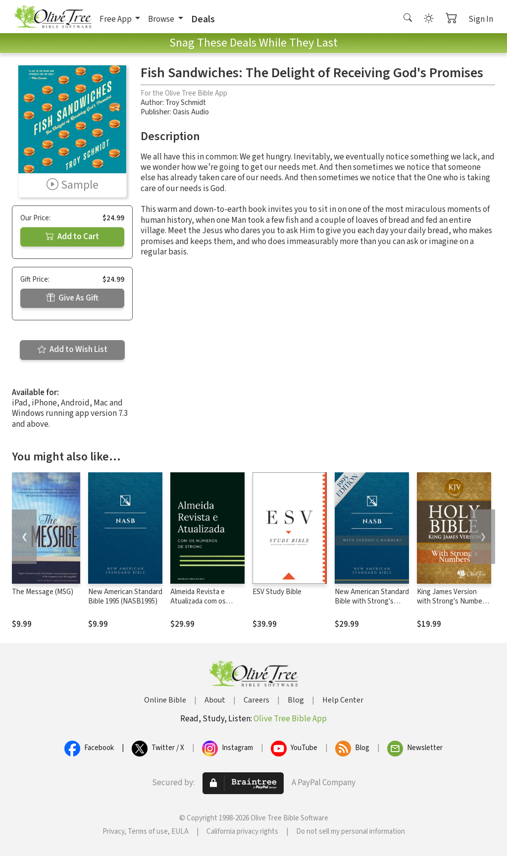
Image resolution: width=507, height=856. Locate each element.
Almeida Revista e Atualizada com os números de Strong (200, 601)
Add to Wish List (72, 349)
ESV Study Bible (277, 592)
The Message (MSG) (42, 592)
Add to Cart (72, 237)
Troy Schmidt (185, 103)
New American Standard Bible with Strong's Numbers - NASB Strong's (372, 606)
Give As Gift (73, 298)
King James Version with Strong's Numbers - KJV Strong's (452, 601)
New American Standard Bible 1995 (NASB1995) (125, 596)
